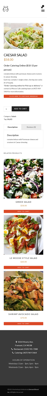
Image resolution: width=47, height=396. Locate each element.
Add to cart (20, 109)
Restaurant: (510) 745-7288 (26, 349)
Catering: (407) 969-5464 (26, 352)
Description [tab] (13, 127)
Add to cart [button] (23, 211)
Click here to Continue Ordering (23, 96)
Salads (13, 116)
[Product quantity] (7, 109)
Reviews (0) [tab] (31, 127)
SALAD (9, 119)
